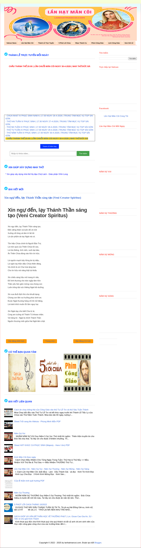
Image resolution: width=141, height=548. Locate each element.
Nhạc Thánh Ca (81, 43)
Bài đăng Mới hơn (16, 341)
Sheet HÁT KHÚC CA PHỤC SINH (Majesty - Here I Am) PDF (42, 445)
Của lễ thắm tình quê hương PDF (29, 481)
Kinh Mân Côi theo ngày (25, 457)
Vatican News (11, 43)
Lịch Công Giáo (114, 43)
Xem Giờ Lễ (129, 43)
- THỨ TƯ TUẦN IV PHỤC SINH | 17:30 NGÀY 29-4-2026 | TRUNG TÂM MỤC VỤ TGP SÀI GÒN (49, 130)
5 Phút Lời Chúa (65, 43)
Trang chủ (49, 341)
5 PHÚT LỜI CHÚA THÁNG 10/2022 (30, 504)
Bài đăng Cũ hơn (83, 341)
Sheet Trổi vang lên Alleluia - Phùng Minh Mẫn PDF (37, 421)
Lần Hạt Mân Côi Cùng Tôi (116, 116)
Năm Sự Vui (19, 433)
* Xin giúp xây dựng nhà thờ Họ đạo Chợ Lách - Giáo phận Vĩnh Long (36, 174)
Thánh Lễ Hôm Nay (50, 146)
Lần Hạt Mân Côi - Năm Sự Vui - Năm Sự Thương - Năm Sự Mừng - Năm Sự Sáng (51, 469)
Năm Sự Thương (21, 493)
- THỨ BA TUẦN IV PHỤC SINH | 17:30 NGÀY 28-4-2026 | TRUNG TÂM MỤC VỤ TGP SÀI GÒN (49, 127)
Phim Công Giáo (97, 43)
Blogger (98, 543)
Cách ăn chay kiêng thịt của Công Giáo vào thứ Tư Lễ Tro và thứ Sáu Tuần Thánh (51, 410)
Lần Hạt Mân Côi (27, 43)
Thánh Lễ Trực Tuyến (46, 43)
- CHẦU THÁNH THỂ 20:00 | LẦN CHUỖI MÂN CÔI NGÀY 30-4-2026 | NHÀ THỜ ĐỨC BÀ (46, 138)
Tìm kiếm (83, 154)
